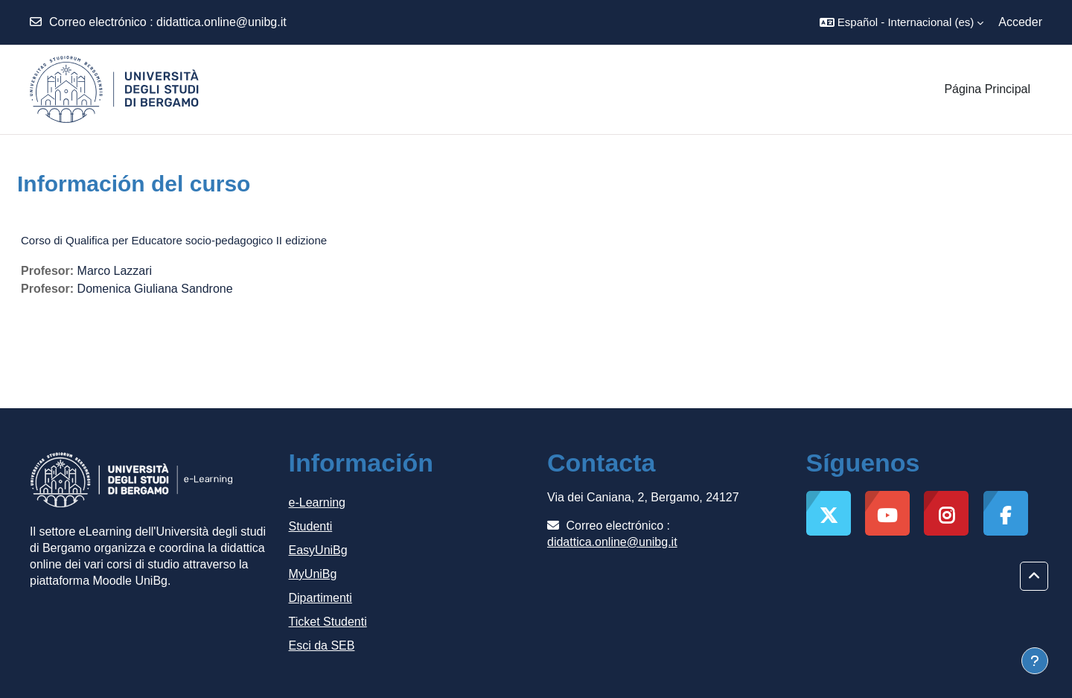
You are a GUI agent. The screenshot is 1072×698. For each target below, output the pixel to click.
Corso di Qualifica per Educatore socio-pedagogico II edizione (174, 240)
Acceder (1020, 22)
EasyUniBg (318, 550)
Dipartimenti (320, 597)
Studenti (311, 526)
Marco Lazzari (114, 270)
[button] (901, 22)
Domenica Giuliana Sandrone (155, 288)
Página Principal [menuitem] (987, 89)
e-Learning (317, 502)
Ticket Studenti (328, 621)
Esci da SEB (322, 645)
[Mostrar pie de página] (1034, 660)
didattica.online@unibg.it (221, 22)
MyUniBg (313, 574)
